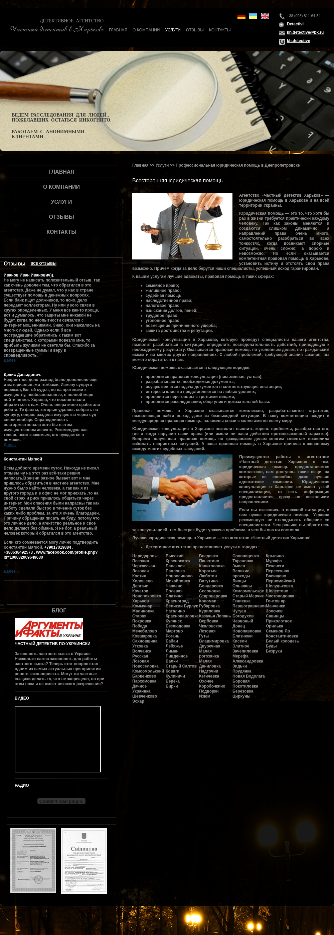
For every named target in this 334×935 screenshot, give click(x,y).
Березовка (242, 691)
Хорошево (142, 581)
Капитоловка (211, 566)
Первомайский (280, 581)
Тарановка (242, 561)
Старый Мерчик (248, 596)
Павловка (175, 571)
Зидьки (239, 666)
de (241, 16)
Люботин (208, 576)
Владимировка (214, 641)
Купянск (174, 621)
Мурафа (274, 561)
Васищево (276, 576)
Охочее (206, 681)
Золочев (274, 611)
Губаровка (209, 606)
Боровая (241, 681)
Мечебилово (144, 631)
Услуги (173, 30)
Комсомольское (248, 591)
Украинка (141, 691)
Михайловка (178, 581)
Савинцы (275, 616)
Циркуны (241, 696)
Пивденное (177, 656)
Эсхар (138, 701)
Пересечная (277, 571)
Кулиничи (175, 676)
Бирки (172, 686)
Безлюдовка (178, 626)
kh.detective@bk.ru (305, 32)
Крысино (275, 556)
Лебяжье (174, 646)
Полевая (174, 591)
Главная (118, 30)
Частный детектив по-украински (53, 643)
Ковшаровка (144, 636)
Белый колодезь (282, 641)
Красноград (177, 601)
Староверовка (213, 596)
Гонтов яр (276, 601)
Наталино (175, 611)
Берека (173, 681)
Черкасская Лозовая (143, 568)
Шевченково (144, 696)
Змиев (238, 566)
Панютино (209, 561)
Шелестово (277, 591)
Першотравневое (249, 606)
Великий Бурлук (182, 606)
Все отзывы (43, 263)
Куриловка (209, 611)
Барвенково (144, 676)
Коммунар (142, 606)
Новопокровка (146, 596)
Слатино (174, 596)
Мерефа (240, 656)
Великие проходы (241, 573)
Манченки (275, 606)
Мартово (174, 631)
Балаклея (175, 566)
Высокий (175, 556)
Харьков (140, 601)
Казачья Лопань (215, 616)
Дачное (139, 686)
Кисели (239, 641)
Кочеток (140, 591)
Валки (172, 661)
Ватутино (208, 581)
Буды (271, 646)
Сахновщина (145, 641)
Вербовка (208, 621)
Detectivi (295, 24)
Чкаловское (210, 626)
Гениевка (241, 601)
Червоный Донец (242, 623)
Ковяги (172, 671)
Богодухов (243, 616)
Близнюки (242, 636)
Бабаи (172, 641)
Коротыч (207, 571)
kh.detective (298, 40)
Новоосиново (179, 576)
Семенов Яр (278, 631)
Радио (22, 785)
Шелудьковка (279, 586)
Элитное (240, 646)
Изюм (204, 696)
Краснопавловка (182, 616)
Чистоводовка (280, 596)
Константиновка (282, 636)
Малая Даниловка (210, 664)
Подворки (209, 691)
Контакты (220, 30)
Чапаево (174, 586)
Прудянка (242, 671)
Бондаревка (211, 586)
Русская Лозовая (140, 659)
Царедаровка (145, 556)
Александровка (247, 661)
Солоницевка (245, 556)
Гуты (204, 636)
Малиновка (143, 611)
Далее (10, 360)
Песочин (140, 561)
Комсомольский (148, 671)
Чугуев (239, 611)
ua (253, 16)
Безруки (274, 651)
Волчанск (141, 651)
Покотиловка (245, 686)
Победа (139, 626)
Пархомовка (144, 681)
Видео (22, 698)
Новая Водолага (248, 676)
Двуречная (209, 646)
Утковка (140, 646)
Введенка (208, 556)
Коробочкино (212, 686)
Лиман (172, 651)
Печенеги (275, 566)
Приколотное (279, 621)
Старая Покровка (141, 618)
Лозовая (207, 631)
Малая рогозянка (209, 654)
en (265, 16)
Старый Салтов (181, 666)
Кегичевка (209, 676)
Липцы (239, 581)
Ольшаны (242, 586)
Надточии (208, 671)
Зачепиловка (245, 651)
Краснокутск (178, 561)
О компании (146, 30)
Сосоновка (209, 591)
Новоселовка (145, 666)
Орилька (274, 626)
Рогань (172, 636)
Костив (139, 576)
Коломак (207, 601)
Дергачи (140, 586)
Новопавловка (247, 631)
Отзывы (195, 30)
